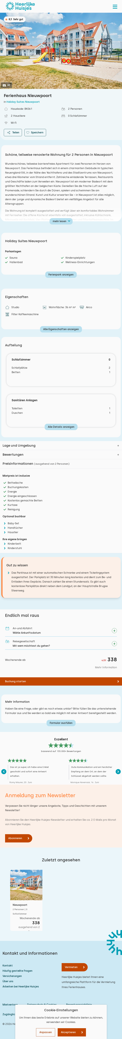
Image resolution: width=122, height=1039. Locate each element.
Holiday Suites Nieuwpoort (23, 101)
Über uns (8, 981)
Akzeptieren (68, 1032)
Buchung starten (15, 681)
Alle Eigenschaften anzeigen (61, 329)
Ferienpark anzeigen (61, 274)
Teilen (13, 132)
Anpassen (45, 1032)
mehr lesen (59, 221)
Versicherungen (12, 976)
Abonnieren (15, 838)
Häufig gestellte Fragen (17, 970)
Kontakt (8, 965)
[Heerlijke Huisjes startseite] (20, 6)
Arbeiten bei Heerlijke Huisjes (21, 986)
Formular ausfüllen (61, 722)
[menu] (115, 6)
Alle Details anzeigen (61, 426)
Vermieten (71, 967)
